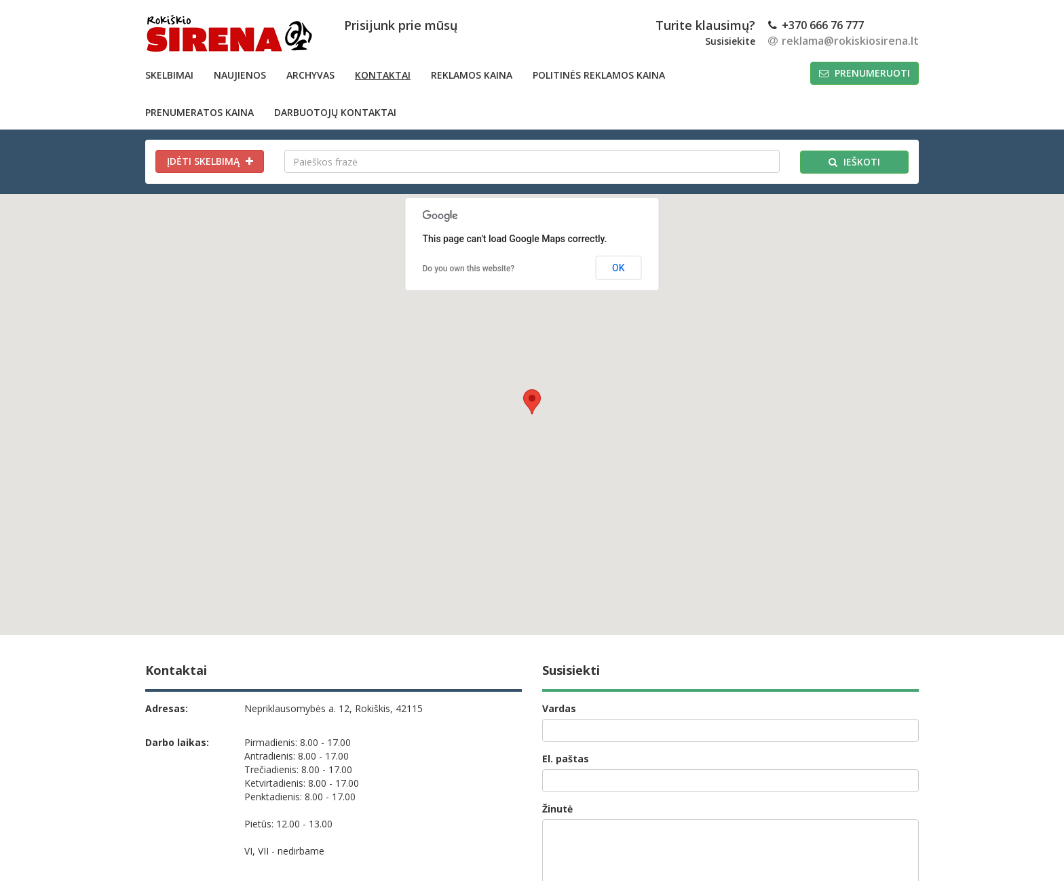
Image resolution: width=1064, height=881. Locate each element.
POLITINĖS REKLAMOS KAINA (599, 74)
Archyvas (310, 74)
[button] (532, 401)
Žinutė (557, 808)
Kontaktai (383, 74)
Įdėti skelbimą (210, 161)
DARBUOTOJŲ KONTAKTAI (335, 112)
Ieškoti (854, 161)
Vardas (559, 708)
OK (618, 267)
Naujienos (240, 74)
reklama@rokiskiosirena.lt (843, 40)
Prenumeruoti (864, 72)
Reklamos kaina (471, 74)
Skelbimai (169, 74)
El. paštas (565, 758)
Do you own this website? (469, 268)
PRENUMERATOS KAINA (199, 112)
